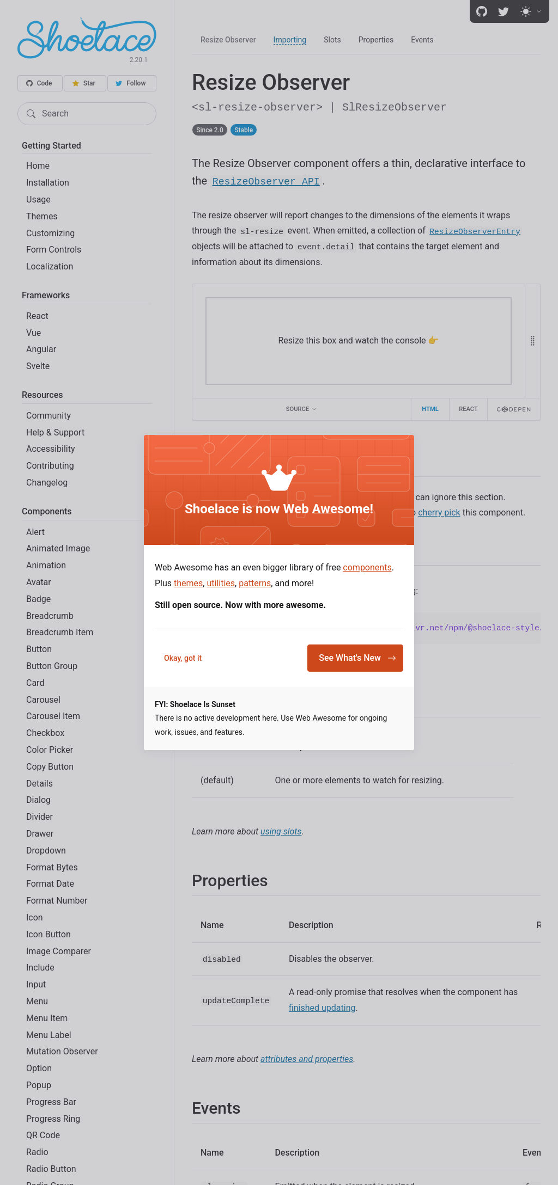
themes (188, 583)
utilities (221, 583)
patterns (255, 583)
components (367, 567)
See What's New (357, 658)
